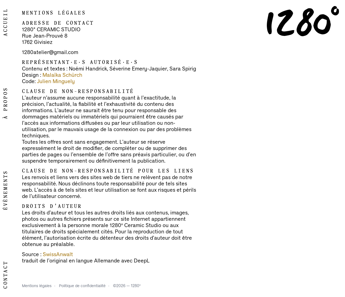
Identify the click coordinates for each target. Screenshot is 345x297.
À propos (5, 103)
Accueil (5, 22)
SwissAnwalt (58, 254)
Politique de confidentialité (82, 286)
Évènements (5, 190)
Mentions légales (37, 286)
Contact (5, 275)
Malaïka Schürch (62, 75)
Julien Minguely (56, 81)
